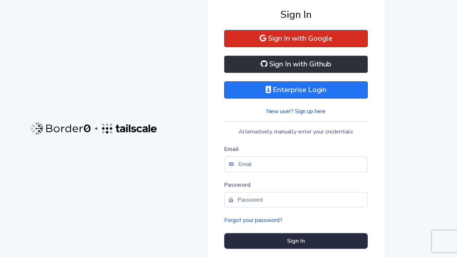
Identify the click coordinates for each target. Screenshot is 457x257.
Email (231, 149)
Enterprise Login (296, 90)
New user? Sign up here (296, 111)
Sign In (296, 241)
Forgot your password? (253, 220)
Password (237, 185)
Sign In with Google (296, 38)
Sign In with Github (296, 64)
